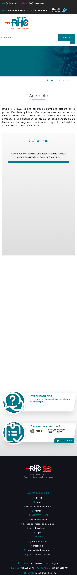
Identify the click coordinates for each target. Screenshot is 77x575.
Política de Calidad (38, 519)
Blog (39, 502)
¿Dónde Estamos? (38, 541)
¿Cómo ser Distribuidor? (38, 554)
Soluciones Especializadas (38, 506)
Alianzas (38, 510)
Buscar (66, 37)
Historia (38, 497)
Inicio (50, 80)
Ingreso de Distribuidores (38, 550)
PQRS (38, 532)
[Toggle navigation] (72, 41)
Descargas (38, 545)
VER (64, 440)
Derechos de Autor (38, 528)
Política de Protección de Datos (38, 524)
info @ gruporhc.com (45, 573)
